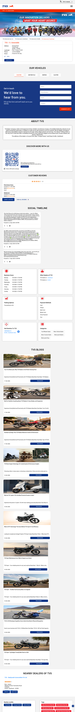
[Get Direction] (18, 317)
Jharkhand (50, 262)
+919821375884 (9, 675)
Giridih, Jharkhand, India (10, 317)
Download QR (25, 166)
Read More (40, 366)
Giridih (49, 265)
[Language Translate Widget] (67, 1)
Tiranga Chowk (17, 690)
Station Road (27, 690)
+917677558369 (16, 52)
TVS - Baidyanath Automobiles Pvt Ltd (16, 662)
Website (6, 677)
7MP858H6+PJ (7, 316)
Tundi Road (7, 690)
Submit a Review (8, 199)
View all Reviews (22, 199)
